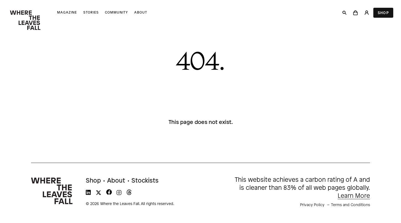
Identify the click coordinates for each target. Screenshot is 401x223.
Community (116, 12)
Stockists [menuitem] (145, 181)
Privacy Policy (312, 205)
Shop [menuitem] (93, 181)
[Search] (344, 13)
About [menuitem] (116, 181)
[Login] (366, 13)
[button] (355, 13)
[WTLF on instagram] (119, 193)
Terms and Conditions (350, 205)
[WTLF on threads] (129, 193)
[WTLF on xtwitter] (98, 193)
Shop (383, 13)
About (140, 12)
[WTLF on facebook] (109, 193)
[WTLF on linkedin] (88, 193)
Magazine (67, 12)
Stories (91, 12)
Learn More (354, 196)
